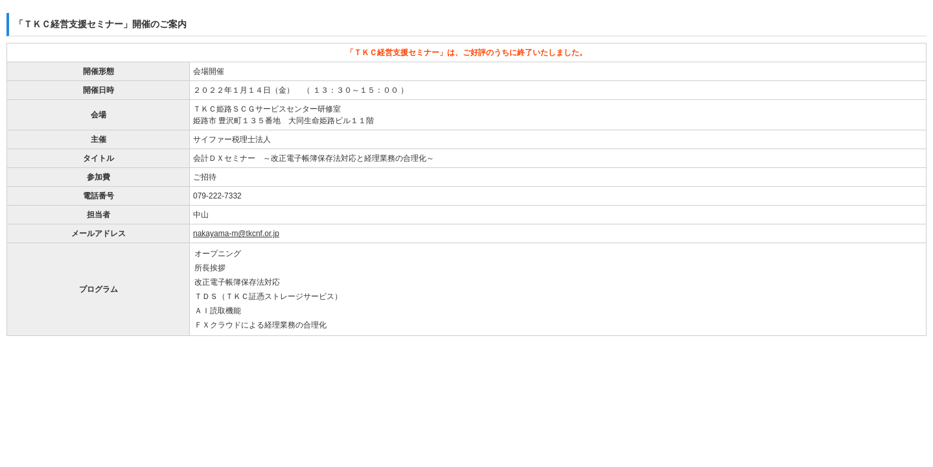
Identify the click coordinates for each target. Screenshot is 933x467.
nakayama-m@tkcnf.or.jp (236, 233)
